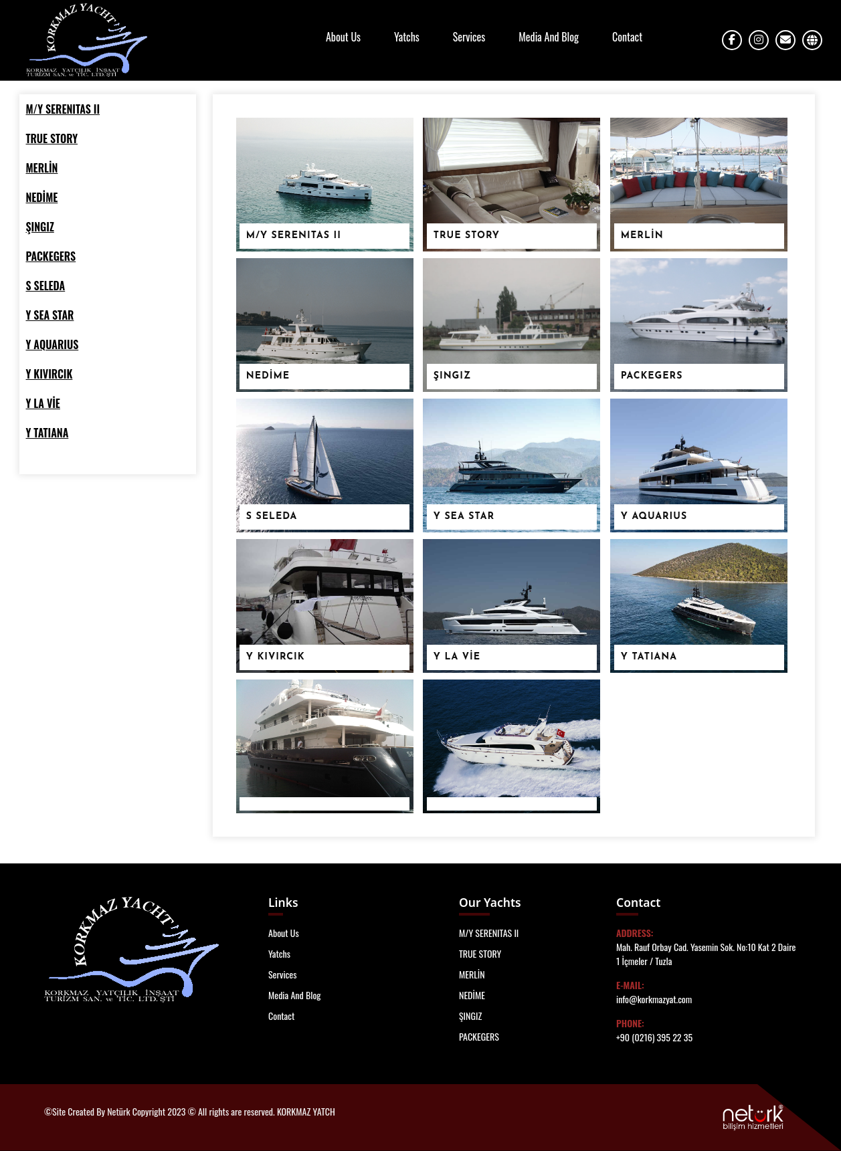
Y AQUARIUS (654, 517)
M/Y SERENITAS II (293, 236)
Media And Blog (549, 37)
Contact (627, 37)
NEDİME (268, 376)
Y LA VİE (457, 657)
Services (469, 37)
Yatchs (406, 37)
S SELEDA (271, 517)
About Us (343, 37)
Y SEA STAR (464, 517)
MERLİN (642, 236)
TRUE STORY (467, 236)
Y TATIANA (649, 657)
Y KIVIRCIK (275, 657)
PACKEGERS (652, 376)
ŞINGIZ (452, 376)
